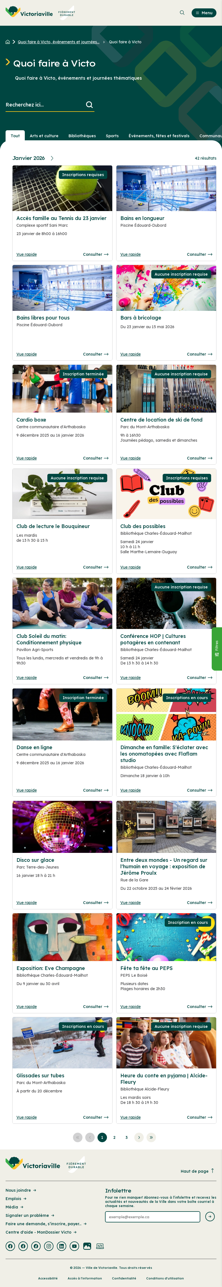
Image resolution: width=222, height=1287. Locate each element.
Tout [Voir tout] (15, 135)
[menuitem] (40, 13)
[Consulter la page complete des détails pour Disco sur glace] (62, 870)
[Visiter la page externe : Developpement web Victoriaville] (100, 1246)
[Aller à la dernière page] (151, 1137)
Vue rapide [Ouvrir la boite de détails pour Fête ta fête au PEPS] (130, 1006)
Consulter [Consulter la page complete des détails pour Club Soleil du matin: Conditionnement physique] (95, 677)
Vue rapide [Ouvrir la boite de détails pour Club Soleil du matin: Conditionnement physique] (26, 677)
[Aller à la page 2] (114, 1137)
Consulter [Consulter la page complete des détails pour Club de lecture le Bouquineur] (95, 567)
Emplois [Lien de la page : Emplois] (16, 1198)
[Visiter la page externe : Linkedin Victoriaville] (61, 1246)
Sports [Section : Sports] (112, 135)
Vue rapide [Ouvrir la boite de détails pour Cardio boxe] (26, 458)
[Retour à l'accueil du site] (9, 41)
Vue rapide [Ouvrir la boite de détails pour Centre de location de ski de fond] (130, 458)
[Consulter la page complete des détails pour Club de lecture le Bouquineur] (62, 535)
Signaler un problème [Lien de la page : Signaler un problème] (30, 1215)
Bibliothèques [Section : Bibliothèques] (82, 135)
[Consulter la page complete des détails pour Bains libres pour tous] (62, 327)
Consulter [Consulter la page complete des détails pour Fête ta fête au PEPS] (199, 1006)
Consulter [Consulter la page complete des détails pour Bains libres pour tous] (95, 354)
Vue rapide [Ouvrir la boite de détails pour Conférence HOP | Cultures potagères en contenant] (130, 677)
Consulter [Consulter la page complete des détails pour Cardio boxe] (95, 458)
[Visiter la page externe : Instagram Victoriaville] (48, 1246)
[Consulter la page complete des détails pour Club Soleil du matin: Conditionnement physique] (62, 652)
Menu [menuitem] (204, 12)
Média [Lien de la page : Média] (15, 1207)
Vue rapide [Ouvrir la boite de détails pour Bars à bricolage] (130, 354)
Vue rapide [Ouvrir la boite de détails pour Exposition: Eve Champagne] (26, 1006)
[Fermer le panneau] (216, 649)
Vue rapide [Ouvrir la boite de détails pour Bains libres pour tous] (26, 354)
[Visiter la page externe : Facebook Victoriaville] (10, 1246)
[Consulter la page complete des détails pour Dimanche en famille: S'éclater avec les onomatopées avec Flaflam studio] (166, 764)
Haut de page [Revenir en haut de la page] (198, 1171)
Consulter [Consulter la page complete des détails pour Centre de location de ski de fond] (199, 458)
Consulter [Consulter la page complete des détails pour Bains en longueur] (199, 254)
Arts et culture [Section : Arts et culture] (44, 135)
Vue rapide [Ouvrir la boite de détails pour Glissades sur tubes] (26, 1117)
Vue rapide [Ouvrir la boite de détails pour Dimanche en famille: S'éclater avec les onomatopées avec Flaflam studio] (130, 790)
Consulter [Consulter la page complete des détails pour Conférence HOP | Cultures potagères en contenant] (199, 677)
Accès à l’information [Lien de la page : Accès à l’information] (85, 1278)
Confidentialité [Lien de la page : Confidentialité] (124, 1278)
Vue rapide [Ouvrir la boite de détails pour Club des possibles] (130, 567)
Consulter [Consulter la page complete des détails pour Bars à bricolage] (199, 354)
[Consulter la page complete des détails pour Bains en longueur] (166, 228)
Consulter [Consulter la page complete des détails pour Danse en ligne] (95, 790)
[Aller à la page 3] (127, 1137)
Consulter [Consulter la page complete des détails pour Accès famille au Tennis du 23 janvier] (95, 254)
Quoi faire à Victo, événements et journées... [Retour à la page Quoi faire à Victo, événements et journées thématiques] (58, 41)
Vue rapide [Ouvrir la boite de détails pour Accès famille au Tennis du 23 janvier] (26, 254)
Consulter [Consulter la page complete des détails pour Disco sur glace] (95, 902)
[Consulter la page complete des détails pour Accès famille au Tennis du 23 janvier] (62, 228)
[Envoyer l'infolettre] (210, 1217)
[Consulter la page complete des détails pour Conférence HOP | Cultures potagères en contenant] (166, 652)
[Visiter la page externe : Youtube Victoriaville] (74, 1246)
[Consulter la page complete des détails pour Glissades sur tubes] (62, 1085)
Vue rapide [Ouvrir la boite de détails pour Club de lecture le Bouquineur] (26, 567)
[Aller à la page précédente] (90, 1137)
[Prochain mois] (53, 158)
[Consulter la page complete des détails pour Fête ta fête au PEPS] (166, 980)
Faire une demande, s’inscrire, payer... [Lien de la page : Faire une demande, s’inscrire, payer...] (46, 1223)
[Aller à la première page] (78, 1137)
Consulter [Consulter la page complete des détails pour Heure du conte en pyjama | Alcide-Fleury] (199, 1117)
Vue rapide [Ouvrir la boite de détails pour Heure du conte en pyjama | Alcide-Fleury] (130, 1117)
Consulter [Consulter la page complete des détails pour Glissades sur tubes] (95, 1117)
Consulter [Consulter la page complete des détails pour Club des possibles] (199, 567)
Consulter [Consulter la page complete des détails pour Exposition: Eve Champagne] (95, 1006)
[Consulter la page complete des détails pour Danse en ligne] (62, 757)
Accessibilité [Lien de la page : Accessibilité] (48, 1278)
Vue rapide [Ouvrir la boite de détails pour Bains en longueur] (130, 254)
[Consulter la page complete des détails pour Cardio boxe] (62, 430)
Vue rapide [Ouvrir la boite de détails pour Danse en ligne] (26, 790)
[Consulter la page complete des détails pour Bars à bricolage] (166, 324)
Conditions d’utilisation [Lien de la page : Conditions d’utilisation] (165, 1278)
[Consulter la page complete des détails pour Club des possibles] (166, 541)
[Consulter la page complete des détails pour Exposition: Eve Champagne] (62, 978)
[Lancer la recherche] (89, 105)
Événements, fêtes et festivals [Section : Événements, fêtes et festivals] (159, 135)
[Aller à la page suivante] (139, 1137)
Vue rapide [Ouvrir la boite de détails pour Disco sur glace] (26, 902)
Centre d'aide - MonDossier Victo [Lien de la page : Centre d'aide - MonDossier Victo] (41, 1232)
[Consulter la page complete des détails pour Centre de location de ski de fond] (166, 432)
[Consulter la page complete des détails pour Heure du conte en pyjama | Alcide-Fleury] (166, 1091)
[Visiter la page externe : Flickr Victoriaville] (87, 1246)
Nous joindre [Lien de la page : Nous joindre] (21, 1190)
